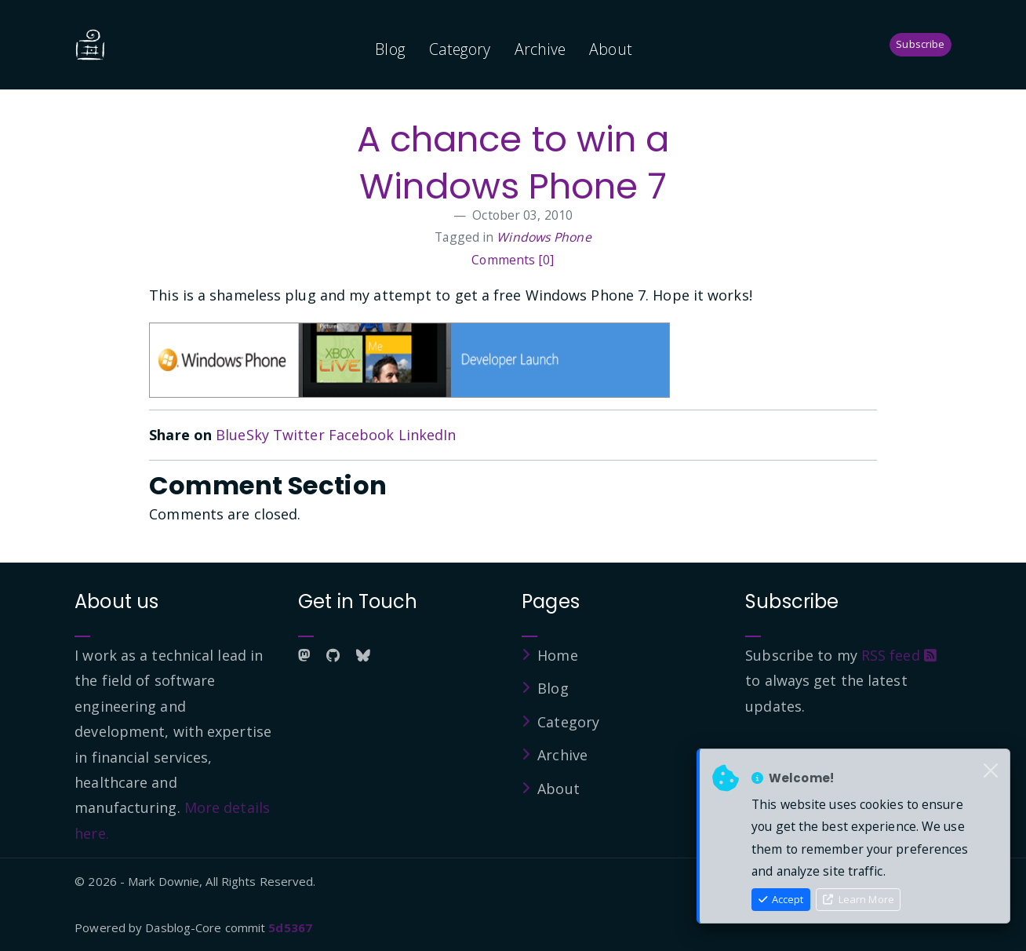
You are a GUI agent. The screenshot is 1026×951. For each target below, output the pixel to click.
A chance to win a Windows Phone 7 (513, 163)
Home (557, 655)
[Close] (991, 771)
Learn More (858, 899)
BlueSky (242, 434)
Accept (781, 899)
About (610, 49)
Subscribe (920, 44)
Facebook (362, 434)
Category (460, 49)
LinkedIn (427, 434)
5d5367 (290, 927)
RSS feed (899, 655)
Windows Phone (544, 237)
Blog (390, 49)
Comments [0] (512, 259)
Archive (540, 49)
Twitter (299, 434)
